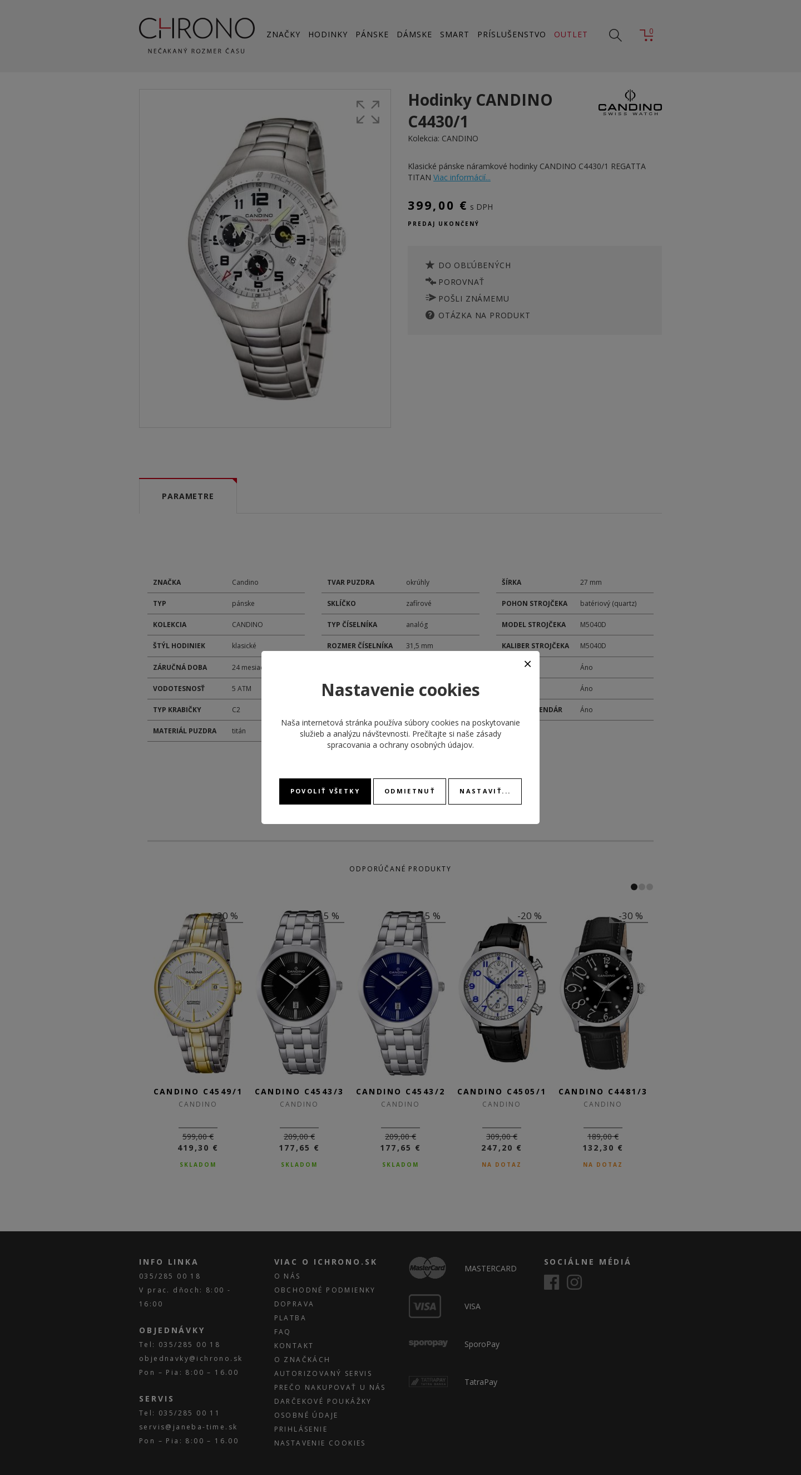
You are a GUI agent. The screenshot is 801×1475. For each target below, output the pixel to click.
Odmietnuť (409, 791)
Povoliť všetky (325, 791)
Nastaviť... (485, 791)
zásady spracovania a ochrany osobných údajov (414, 739)
